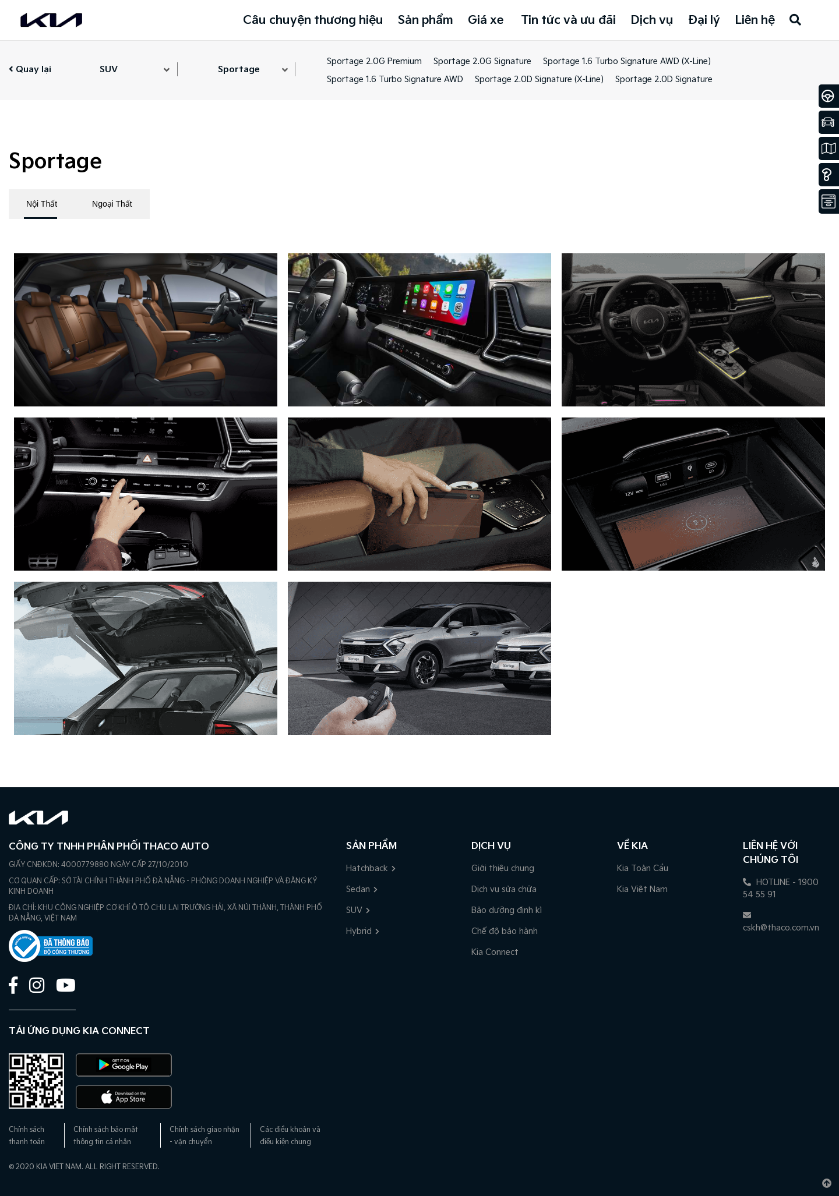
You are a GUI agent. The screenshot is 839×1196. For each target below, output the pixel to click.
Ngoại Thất (112, 203)
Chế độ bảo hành (504, 931)
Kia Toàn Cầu (642, 868)
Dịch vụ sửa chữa (504, 889)
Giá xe (485, 20)
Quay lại (30, 70)
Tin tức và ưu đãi (568, 20)
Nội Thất (41, 203)
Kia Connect (495, 952)
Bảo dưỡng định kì (506, 910)
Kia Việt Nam (642, 889)
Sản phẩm (425, 20)
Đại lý (704, 20)
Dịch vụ (652, 20)
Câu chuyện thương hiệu (313, 20)
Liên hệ (755, 20)
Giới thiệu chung (502, 868)
